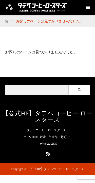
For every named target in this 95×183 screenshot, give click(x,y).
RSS (47, 153)
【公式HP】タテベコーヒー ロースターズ (47, 116)
